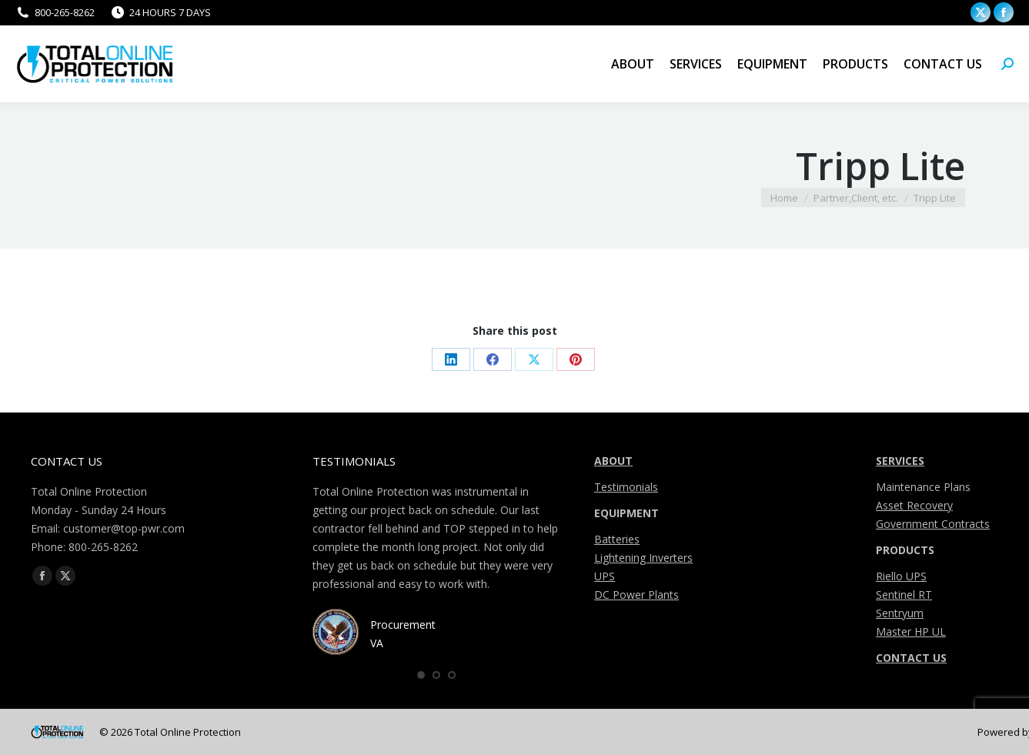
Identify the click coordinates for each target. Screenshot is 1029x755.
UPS (604, 576)
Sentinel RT (904, 594)
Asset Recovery (914, 505)
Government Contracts (933, 523)
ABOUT (613, 460)
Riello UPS (901, 576)
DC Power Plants (636, 594)
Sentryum (900, 613)
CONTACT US (911, 657)
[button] (421, 675)
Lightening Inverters (643, 557)
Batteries (617, 539)
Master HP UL (911, 631)
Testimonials (626, 486)
